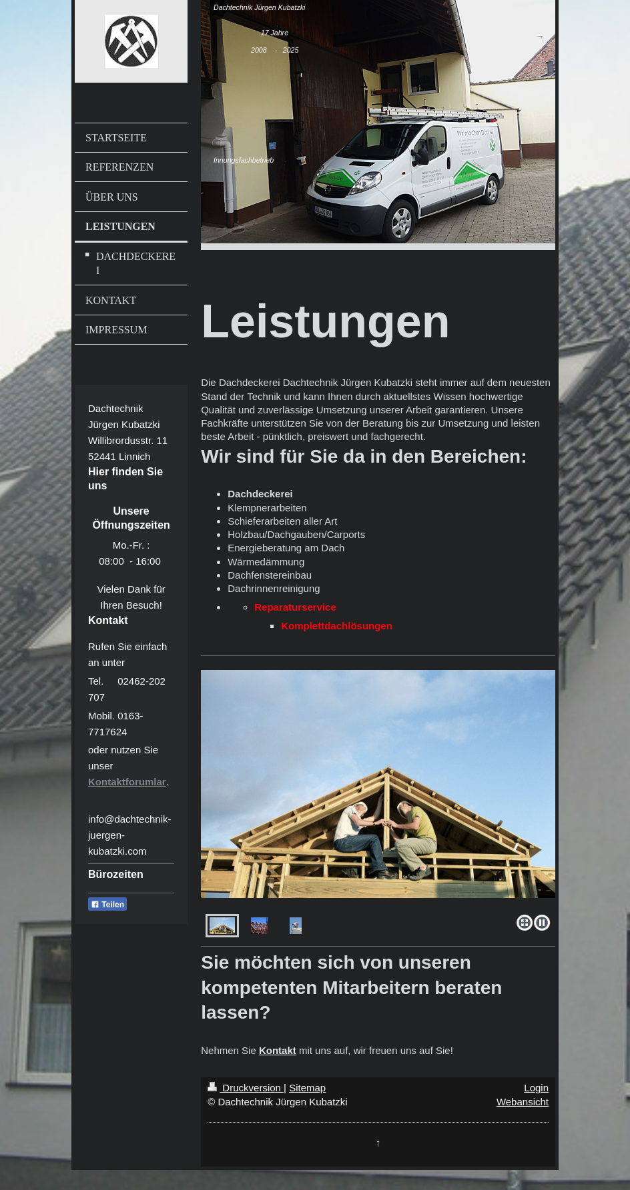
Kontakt (277, 1050)
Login (536, 1087)
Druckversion (246, 1087)
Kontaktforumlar (127, 781)
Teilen (107, 904)
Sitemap (307, 1087)
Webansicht (523, 1101)
